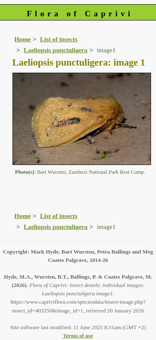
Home (23, 39)
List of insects (58, 39)
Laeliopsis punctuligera (55, 49)
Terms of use (78, 335)
